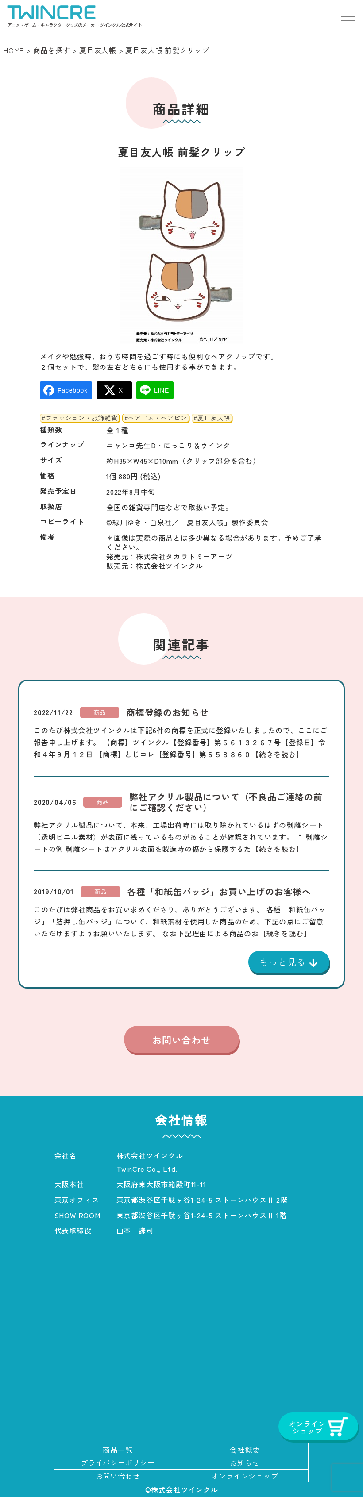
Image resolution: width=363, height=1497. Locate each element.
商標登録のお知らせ (167, 712)
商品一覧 (117, 1449)
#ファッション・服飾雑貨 (80, 418)
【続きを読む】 (277, 754)
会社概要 (244, 1449)
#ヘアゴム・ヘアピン (155, 418)
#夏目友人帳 (211, 418)
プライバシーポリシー (118, 1462)
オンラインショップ (244, 1476)
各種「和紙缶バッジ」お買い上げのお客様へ (219, 891)
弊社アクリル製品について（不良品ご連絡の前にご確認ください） (226, 802)
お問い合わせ (181, 1040)
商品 (99, 712)
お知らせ (244, 1462)
